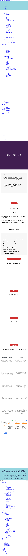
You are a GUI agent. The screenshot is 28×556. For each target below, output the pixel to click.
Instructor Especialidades (10, 37)
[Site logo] (3, 98)
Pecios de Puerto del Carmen (10, 68)
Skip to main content (9, 0)
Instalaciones (6, 542)
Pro (4, 500)
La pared (7, 526)
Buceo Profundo (8, 26)
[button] (2, 225)
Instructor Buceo (8, 36)
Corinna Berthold (25, 420)
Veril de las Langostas (9, 74)
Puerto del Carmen (7, 61)
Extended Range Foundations (10, 506)
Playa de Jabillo (8, 59)
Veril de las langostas (9, 535)
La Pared (7, 64)
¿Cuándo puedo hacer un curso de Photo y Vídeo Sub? (13, 239)
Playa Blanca (6, 49)
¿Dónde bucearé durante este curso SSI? (11, 237)
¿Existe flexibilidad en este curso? (9, 247)
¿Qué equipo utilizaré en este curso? (10, 235)
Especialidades (6, 493)
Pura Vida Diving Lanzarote (6, 423)
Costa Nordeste (6, 56)
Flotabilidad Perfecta (9, 25)
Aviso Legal (12, 475)
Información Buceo (7, 46)
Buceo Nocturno (8, 28)
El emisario (7, 516)
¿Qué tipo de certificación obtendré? (10, 249)
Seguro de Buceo (6, 107)
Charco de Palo (8, 57)
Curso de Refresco (8, 487)
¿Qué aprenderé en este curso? (9, 233)
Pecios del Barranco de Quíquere (11, 531)
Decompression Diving (9, 40)
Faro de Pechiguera (9, 54)
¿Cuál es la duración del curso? (9, 241)
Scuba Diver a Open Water (10, 20)
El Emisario (7, 53)
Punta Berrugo (8, 52)
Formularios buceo (7, 108)
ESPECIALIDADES (7, 24)
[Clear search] (25, 480)
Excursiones (6, 111)
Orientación (7, 497)
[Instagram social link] (3, 2)
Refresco (7, 18)
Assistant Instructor (9, 35)
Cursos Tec (5, 504)
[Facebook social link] (1, 2)
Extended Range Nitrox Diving (10, 42)
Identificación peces (9, 498)
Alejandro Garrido (19, 420)
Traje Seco (7, 31)
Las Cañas (7, 76)
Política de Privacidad (18, 475)
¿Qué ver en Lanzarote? (7, 110)
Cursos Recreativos (7, 17)
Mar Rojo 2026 (6, 102)
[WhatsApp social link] (6, 2)
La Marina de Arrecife (9, 522)
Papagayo (7, 50)
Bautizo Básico (8, 14)
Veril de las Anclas (9, 73)
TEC (4, 39)
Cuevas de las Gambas (9, 66)
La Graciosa (6, 71)
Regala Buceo (6, 106)
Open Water (7, 21)
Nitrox (7, 27)
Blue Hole (7, 67)
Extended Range (8, 41)
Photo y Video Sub (9, 32)
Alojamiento (6, 112)
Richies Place (8, 63)
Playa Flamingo (8, 517)
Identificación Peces (9, 29)
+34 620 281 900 (22, 473)
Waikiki (7, 62)
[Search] (6, 480)
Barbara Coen (12, 420)
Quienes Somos (6, 105)
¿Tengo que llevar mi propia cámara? (10, 245)
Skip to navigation (3, 0)
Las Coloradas (8, 51)
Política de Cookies (5, 475)
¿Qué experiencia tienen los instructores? (11, 251)
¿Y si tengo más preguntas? (8, 253)
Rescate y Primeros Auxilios (10, 491)
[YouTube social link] (4, 2)
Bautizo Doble (8, 15)
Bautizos (5, 13)
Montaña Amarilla (8, 75)
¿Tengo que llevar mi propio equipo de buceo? (12, 243)
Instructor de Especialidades (10, 503)
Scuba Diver (8, 19)
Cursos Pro (5, 34)
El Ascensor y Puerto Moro (10, 58)
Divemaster (7, 501)
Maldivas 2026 (6, 103)
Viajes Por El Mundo (7, 101)
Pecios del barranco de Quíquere (11, 69)
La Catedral (7, 65)
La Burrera (7, 533)
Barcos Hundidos (8, 30)
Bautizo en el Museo (9, 485)
